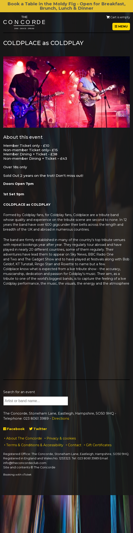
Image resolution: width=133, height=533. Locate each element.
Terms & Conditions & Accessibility (34, 445)
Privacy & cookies (61, 438)
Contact (74, 445)
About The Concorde (24, 438)
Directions (60, 418)
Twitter (38, 429)
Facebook (14, 429)
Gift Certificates (98, 445)
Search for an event (19, 392)
